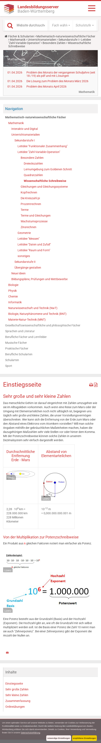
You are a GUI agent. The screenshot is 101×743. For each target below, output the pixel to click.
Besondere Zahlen (54, 43)
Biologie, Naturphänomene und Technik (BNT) (37, 313)
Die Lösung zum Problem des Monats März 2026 (57, 81)
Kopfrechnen (29, 192)
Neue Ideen (18, 273)
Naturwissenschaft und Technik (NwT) (32, 308)
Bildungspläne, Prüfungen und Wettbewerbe (39, 279)
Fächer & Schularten (21, 36)
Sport (8, 365)
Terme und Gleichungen (36, 215)
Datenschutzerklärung (30, 732)
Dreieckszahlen (33, 163)
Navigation (14, 109)
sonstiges (24, 256)
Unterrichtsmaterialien (42, 39)
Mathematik (17, 39)
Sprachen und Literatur (20, 331)
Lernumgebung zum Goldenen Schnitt (48, 169)
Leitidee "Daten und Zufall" (34, 244)
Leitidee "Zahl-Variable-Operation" (39, 152)
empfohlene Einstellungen (84, 738)
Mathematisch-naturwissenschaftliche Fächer (65, 36)
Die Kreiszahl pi (30, 198)
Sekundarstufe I (68, 39)
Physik (12, 290)
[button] (61, 25)
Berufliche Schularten (18, 354)
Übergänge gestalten (27, 267)
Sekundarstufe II (25, 261)
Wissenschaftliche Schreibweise (45, 180)
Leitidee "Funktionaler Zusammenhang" (43, 146)
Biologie (13, 285)
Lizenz (11, 477)
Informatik (15, 302)
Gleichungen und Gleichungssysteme (44, 186)
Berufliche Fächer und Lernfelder (26, 337)
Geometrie (24, 233)
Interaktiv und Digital (24, 128)
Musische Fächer (16, 342)
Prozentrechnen (31, 204)
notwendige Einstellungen (58, 738)
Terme (25, 209)
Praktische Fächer (16, 348)
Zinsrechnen (28, 227)
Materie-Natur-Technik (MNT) (27, 319)
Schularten (12, 360)
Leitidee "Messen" (28, 238)
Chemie (13, 296)
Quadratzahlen (33, 175)
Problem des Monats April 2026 (46, 86)
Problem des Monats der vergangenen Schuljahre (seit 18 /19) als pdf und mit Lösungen (60, 74)
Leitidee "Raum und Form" (34, 250)
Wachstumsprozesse (34, 221)
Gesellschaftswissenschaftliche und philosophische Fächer (42, 325)
